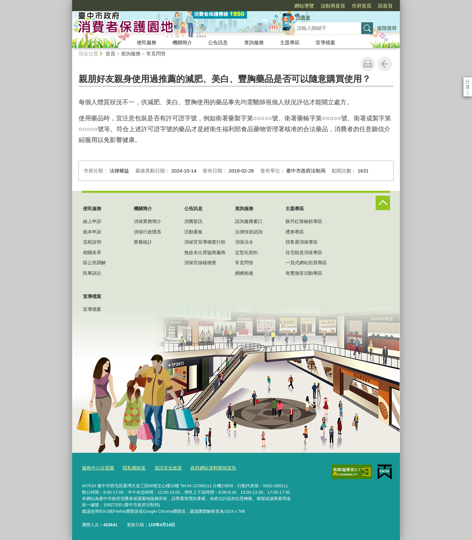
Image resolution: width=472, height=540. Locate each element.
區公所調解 (94, 262)
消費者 (303, 17)
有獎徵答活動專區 (303, 273)
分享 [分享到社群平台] (467, 81)
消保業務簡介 (147, 221)
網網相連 (244, 273)
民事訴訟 (92, 273)
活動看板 (193, 231)
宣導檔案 (325, 42)
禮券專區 (294, 231)
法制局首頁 (295, 6)
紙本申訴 (92, 231)
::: (69, 3)
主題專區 (290, 42)
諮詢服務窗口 (249, 221)
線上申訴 (92, 221)
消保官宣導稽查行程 (205, 242)
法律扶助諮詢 (249, 231)
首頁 (110, 53)
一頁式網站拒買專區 (306, 262)
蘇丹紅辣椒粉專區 (303, 221)
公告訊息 (218, 42)
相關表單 (92, 252)
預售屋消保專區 (301, 242)
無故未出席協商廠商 (205, 252)
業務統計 (143, 242)
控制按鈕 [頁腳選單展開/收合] (383, 203)
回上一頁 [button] (385, 64)
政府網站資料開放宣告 (206, 467)
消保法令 (244, 242)
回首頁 (347, 6)
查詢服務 (254, 42)
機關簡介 (182, 42)
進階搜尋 (387, 28)
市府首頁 (324, 6)
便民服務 (146, 42)
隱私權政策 (131, 467)
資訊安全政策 (163, 467)
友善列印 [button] (368, 64)
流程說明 (92, 242)
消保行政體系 (147, 231)
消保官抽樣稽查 (200, 262)
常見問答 (156, 53)
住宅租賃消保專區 (303, 252)
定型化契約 (246, 252)
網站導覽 (266, 6)
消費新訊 (193, 221)
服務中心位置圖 (97, 467)
